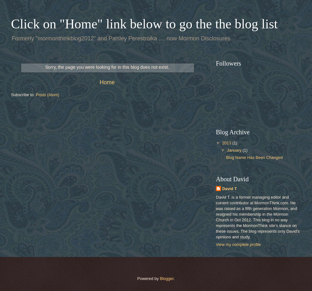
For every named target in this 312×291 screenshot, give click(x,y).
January (234, 150)
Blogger (167, 278)
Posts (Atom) (47, 94)
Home (107, 82)
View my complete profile (238, 244)
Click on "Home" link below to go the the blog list (144, 24)
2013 (227, 143)
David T (229, 188)
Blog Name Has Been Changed (254, 157)
